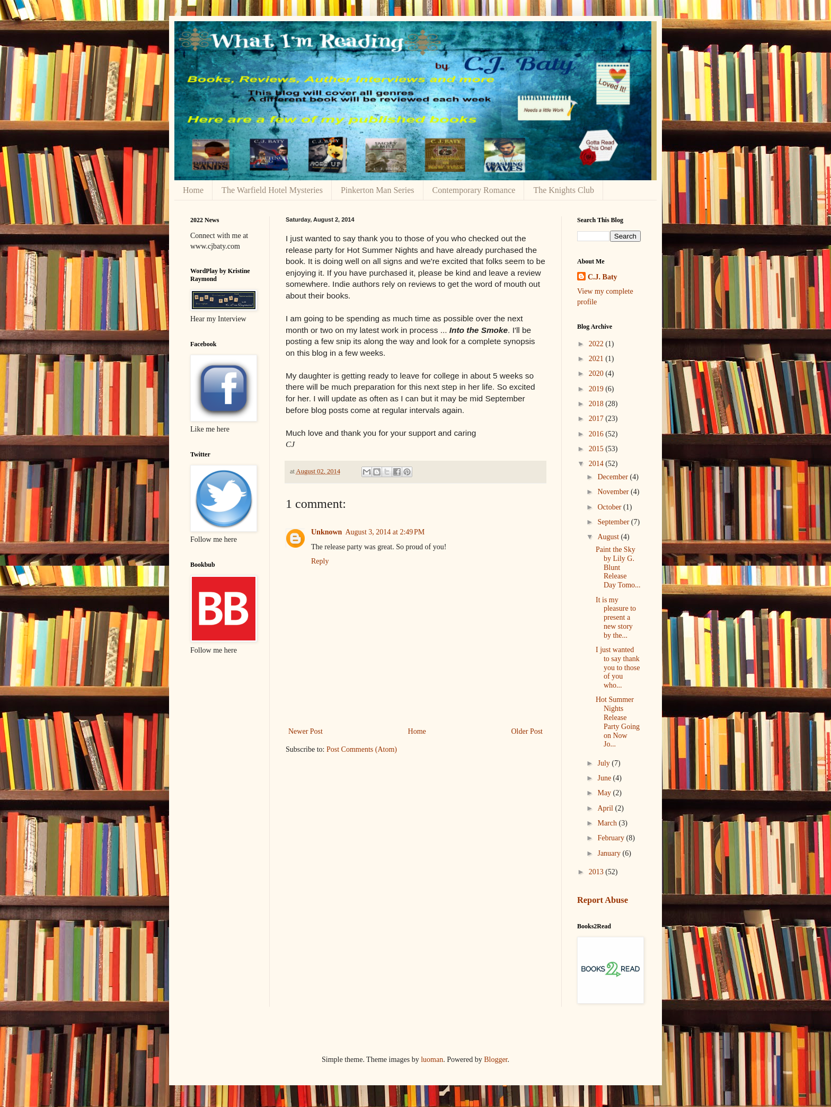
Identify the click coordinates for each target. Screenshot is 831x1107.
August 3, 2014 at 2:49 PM (385, 532)
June (605, 778)
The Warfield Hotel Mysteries (272, 190)
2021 (597, 359)
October (610, 507)
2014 (597, 464)
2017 (597, 419)
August (609, 537)
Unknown (326, 532)
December (613, 477)
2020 (597, 373)
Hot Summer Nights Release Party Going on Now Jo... (618, 722)
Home (193, 190)
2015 (597, 449)
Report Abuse (602, 900)
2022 (597, 344)
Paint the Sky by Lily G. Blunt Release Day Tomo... (618, 567)
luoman (432, 1060)
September (614, 522)
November (614, 492)
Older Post (527, 731)
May (605, 793)
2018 (597, 404)
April (606, 808)
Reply (320, 561)
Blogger (495, 1060)
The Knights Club (563, 190)
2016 (597, 434)
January (609, 853)
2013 (597, 872)
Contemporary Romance (474, 190)
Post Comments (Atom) (361, 749)
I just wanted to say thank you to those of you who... (618, 667)
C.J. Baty (602, 277)
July (604, 763)
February (611, 838)
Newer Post (305, 731)
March (607, 823)
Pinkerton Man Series (377, 190)
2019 (597, 389)
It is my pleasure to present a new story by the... (616, 617)
